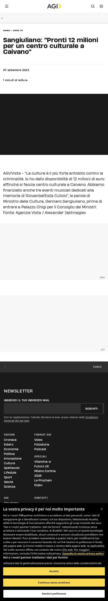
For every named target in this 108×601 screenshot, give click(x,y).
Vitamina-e (42, 461)
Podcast (40, 449)
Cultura (9, 463)
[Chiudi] (101, 509)
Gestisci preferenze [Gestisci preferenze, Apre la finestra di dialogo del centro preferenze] (54, 593)
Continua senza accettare (54, 582)
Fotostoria (41, 444)
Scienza (9, 486)
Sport (8, 477)
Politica (9, 454)
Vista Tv (18, 30)
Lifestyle (10, 472)
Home (6, 30)
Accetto (54, 571)
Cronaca (10, 440)
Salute (8, 482)
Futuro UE (41, 466)
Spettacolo (12, 468)
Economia (11, 449)
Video (38, 440)
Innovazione (13, 458)
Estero (8, 444)
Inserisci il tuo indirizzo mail (27, 400)
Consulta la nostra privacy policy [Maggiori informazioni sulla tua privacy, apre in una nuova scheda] (83, 553)
